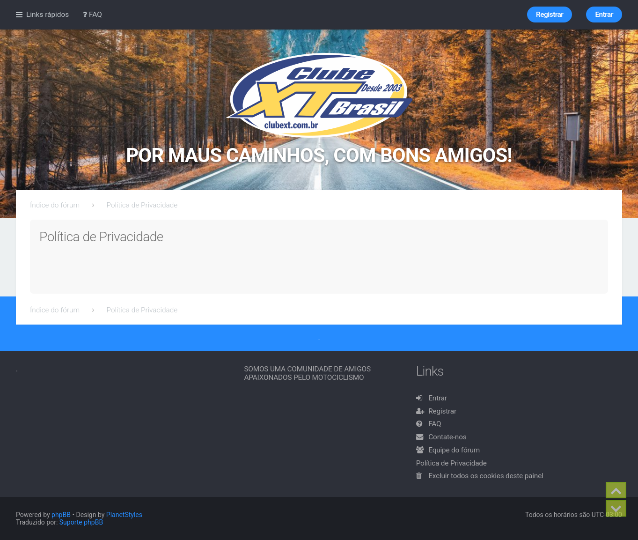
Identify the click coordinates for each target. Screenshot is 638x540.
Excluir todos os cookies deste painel (485, 476)
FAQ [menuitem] (92, 14)
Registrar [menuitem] (549, 14)
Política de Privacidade (142, 205)
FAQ (434, 424)
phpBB (61, 514)
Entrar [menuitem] (604, 14)
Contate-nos (447, 437)
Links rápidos (47, 14)
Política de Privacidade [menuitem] (451, 463)
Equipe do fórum (454, 450)
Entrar (437, 398)
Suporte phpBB (81, 522)
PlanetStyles (124, 514)
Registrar (442, 411)
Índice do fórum (55, 205)
